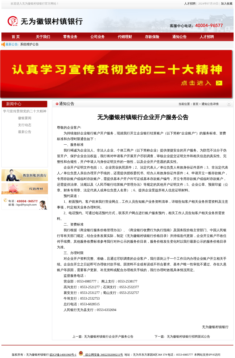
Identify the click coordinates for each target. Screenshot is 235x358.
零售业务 (70, 37)
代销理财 (125, 37)
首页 (196, 104)
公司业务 (97, 37)
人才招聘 (190, 3)
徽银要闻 (24, 118)
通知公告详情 (210, 104)
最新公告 (24, 132)
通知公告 (179, 37)
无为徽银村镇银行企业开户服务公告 (109, 336)
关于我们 (43, 37)
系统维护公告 (29, 44)
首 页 (16, 37)
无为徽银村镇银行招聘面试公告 (188, 336)
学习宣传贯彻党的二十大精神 (24, 111)
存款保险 (152, 37)
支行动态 (24, 125)
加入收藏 (226, 3)
